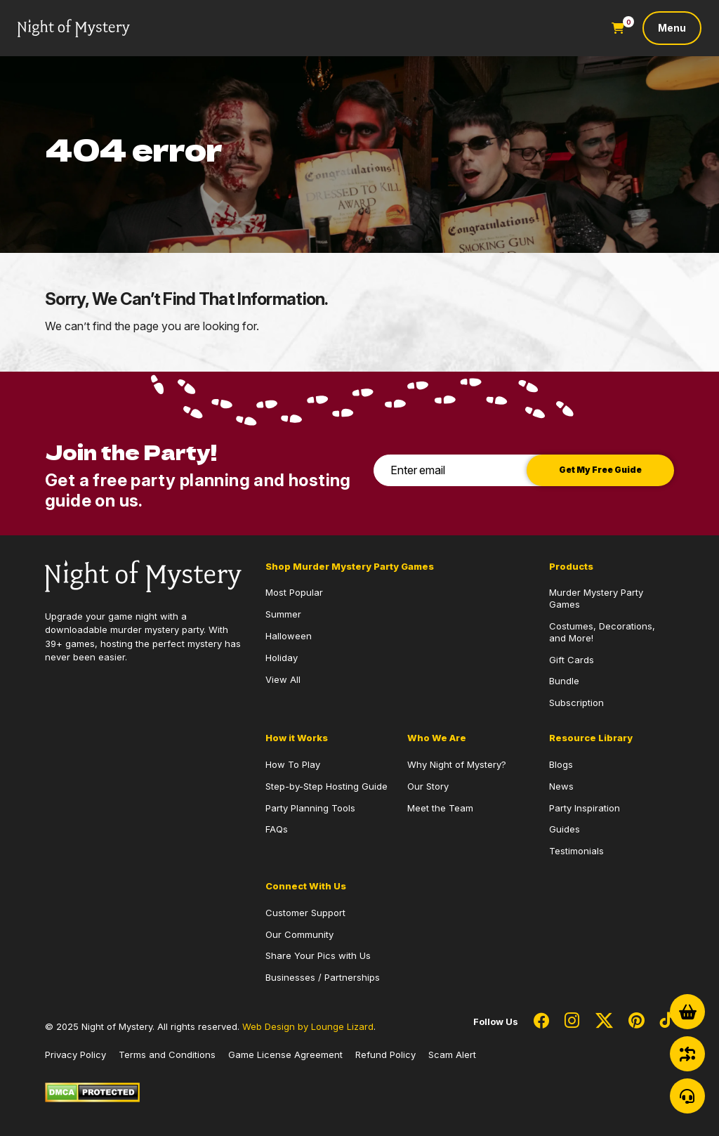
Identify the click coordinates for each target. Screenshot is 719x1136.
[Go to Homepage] (74, 28)
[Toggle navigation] (671, 28)
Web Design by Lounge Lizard (308, 1026)
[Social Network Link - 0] (541, 1021)
